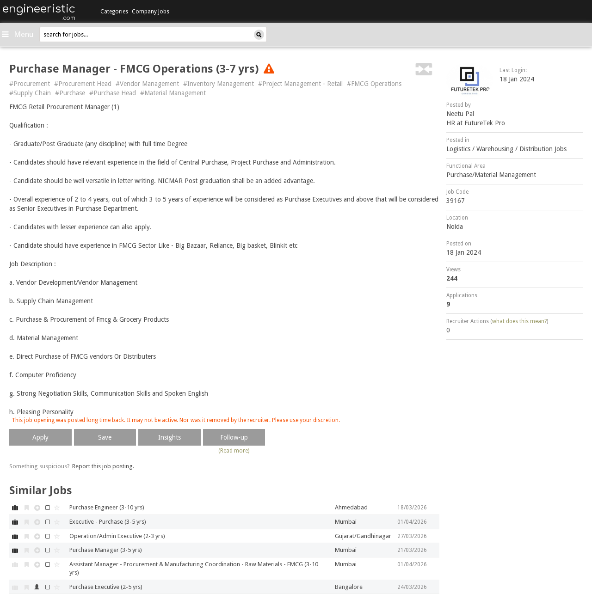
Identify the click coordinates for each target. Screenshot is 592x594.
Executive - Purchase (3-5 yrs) (107, 521)
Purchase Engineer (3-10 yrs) (106, 507)
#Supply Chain (30, 93)
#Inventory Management (218, 83)
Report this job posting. (103, 466)
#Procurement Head (82, 83)
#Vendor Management (147, 83)
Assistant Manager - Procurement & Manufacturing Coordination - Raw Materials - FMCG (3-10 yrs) (193, 568)
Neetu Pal (460, 113)
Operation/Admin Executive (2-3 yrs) (117, 536)
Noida (454, 226)
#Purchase (70, 93)
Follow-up (234, 437)
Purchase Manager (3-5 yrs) (105, 549)
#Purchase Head (112, 93)
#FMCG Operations (374, 83)
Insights (169, 437)
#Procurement (29, 83)
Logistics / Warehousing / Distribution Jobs (506, 149)
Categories (114, 11)
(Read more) (233, 450)
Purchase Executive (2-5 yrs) (105, 586)
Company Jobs (150, 11)
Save (104, 437)
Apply (40, 437)
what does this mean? (519, 321)
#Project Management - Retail (300, 83)
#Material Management (173, 93)
